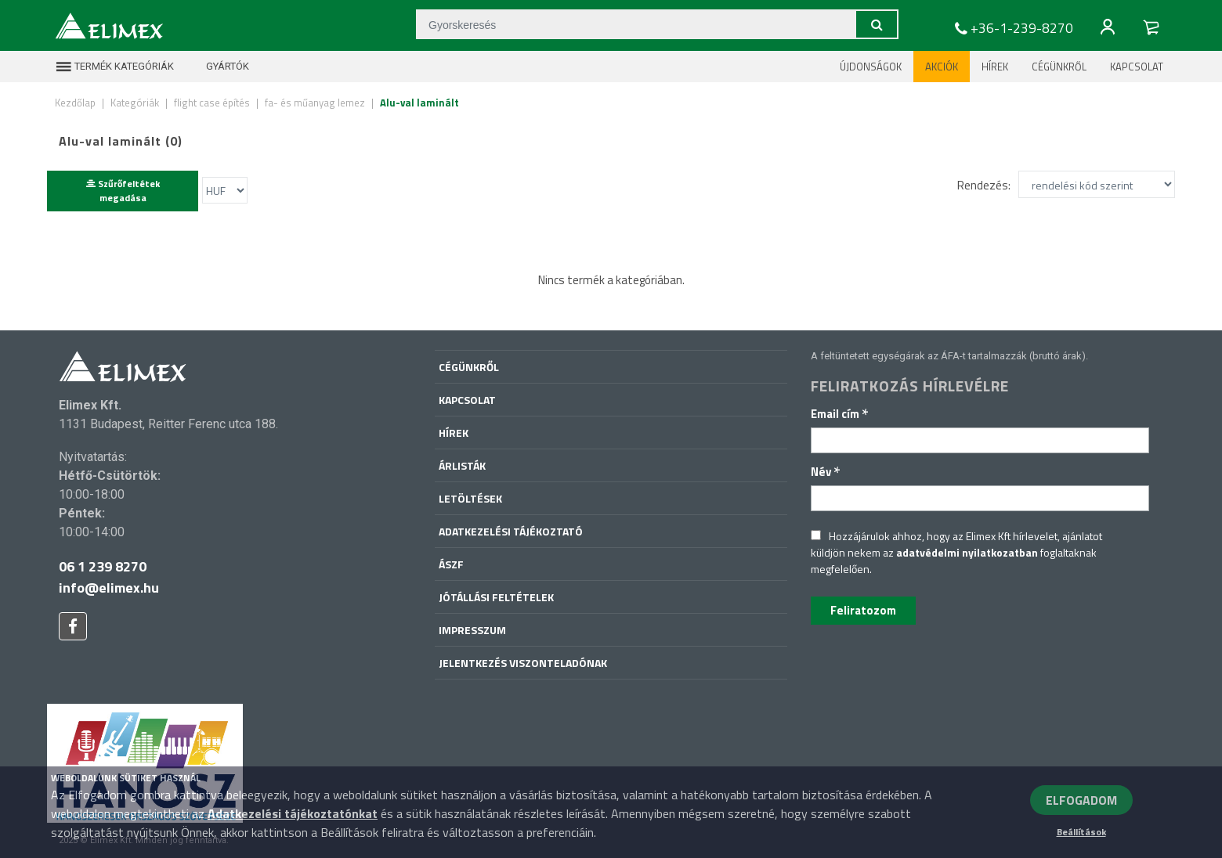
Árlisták (462, 465)
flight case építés (212, 102)
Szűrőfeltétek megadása (123, 190)
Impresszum (472, 630)
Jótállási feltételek (496, 597)
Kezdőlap (75, 102)
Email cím (840, 413)
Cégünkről (1059, 66)
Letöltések (470, 498)
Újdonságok (871, 66)
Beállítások (1081, 831)
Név (826, 471)
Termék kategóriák (114, 66)
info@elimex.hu (109, 587)
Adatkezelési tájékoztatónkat (293, 813)
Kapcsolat (1136, 66)
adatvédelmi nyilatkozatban (967, 552)
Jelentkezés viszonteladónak (523, 662)
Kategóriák (134, 102)
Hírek (995, 66)
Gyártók (217, 66)
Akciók (941, 66)
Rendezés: (983, 184)
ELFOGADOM (1081, 800)
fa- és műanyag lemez (315, 102)
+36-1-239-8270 (1012, 28)
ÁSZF (451, 564)
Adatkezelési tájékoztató (511, 531)
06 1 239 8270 (102, 566)
